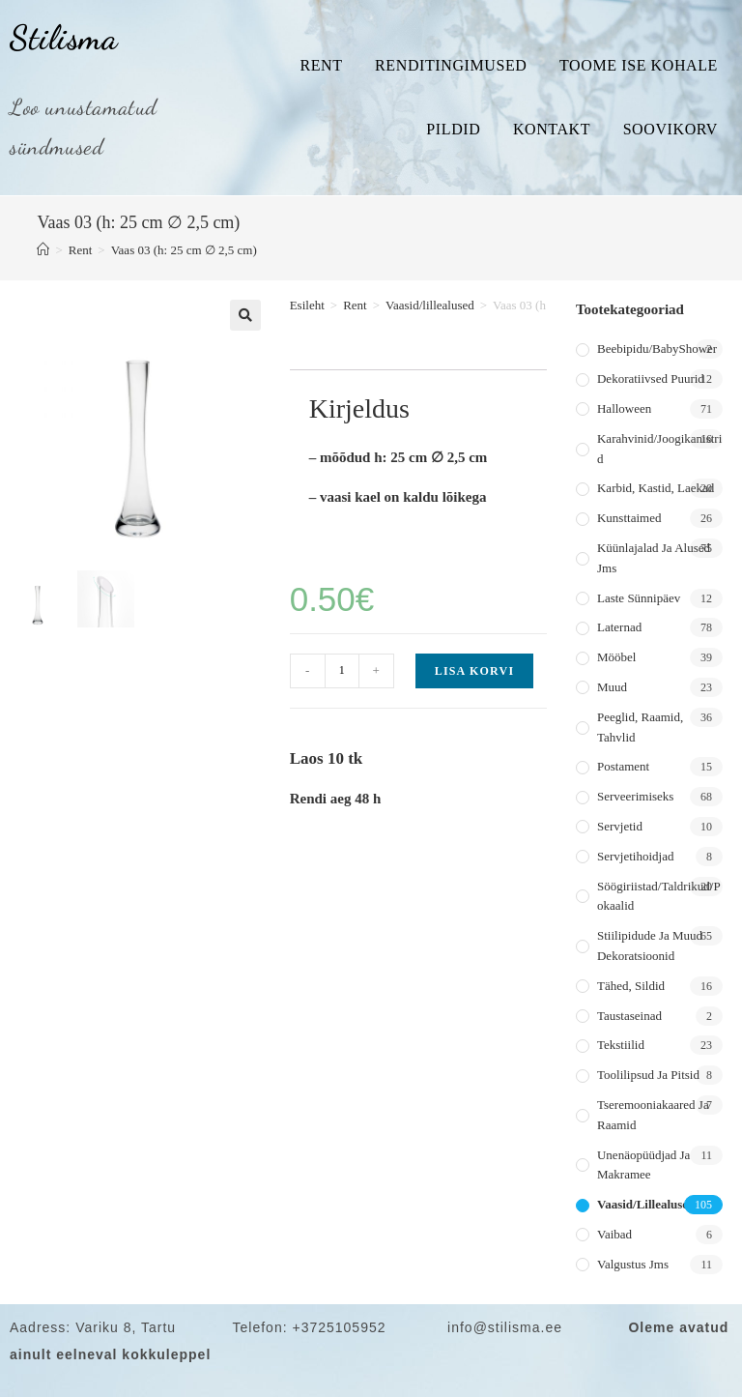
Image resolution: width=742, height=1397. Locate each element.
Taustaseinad (629, 1015)
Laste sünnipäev (638, 598)
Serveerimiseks (635, 796)
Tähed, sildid (631, 985)
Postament (623, 766)
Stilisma (64, 37)
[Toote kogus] (342, 671)
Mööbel (616, 657)
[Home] (43, 250)
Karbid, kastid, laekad (655, 487)
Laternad (619, 627)
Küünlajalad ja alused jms (653, 557)
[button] (245, 315)
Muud (612, 687)
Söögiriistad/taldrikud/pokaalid (659, 896)
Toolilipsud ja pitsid (648, 1074)
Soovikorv (670, 129)
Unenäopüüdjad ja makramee (643, 1165)
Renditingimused (451, 65)
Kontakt (551, 129)
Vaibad (614, 1234)
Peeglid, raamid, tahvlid (640, 727)
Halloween (624, 408)
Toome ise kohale (638, 65)
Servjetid (619, 826)
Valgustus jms (633, 1264)
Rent (321, 65)
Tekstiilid (620, 1044)
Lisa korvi (475, 671)
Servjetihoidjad (635, 856)
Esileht (307, 305)
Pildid (453, 129)
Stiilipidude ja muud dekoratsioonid (649, 945)
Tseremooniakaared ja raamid (653, 1114)
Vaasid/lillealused (429, 305)
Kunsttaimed (629, 517)
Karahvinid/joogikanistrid (659, 448)
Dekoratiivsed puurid (650, 378)
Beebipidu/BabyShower (657, 348)
